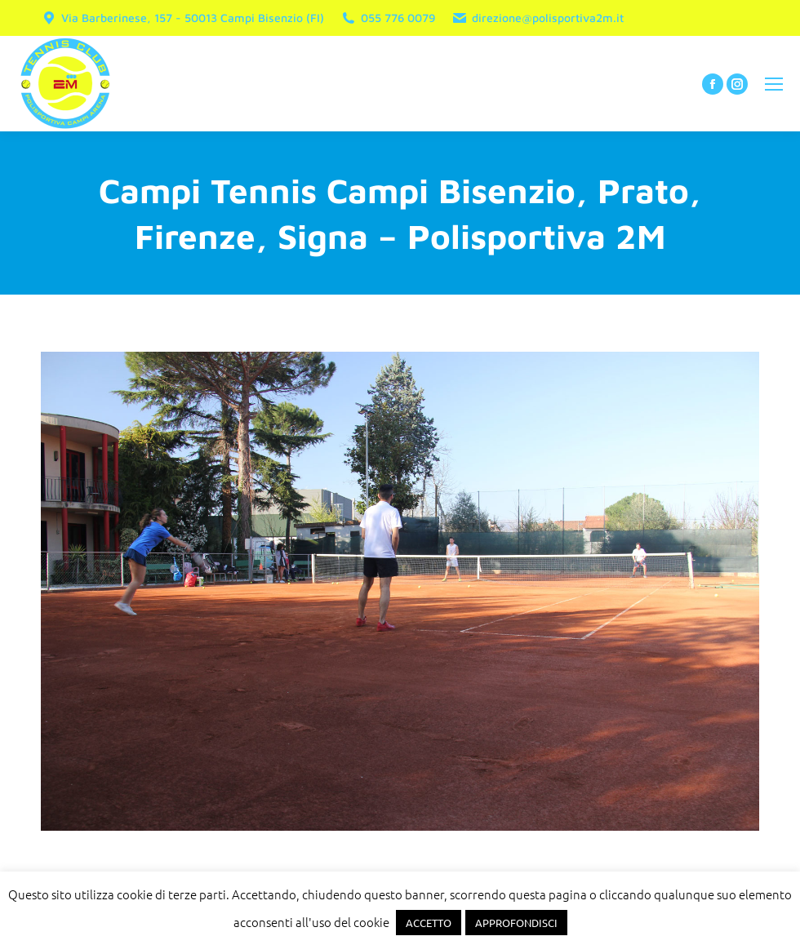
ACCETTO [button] (428, 922)
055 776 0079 (387, 18)
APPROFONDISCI (516, 922)
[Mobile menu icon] (774, 84)
